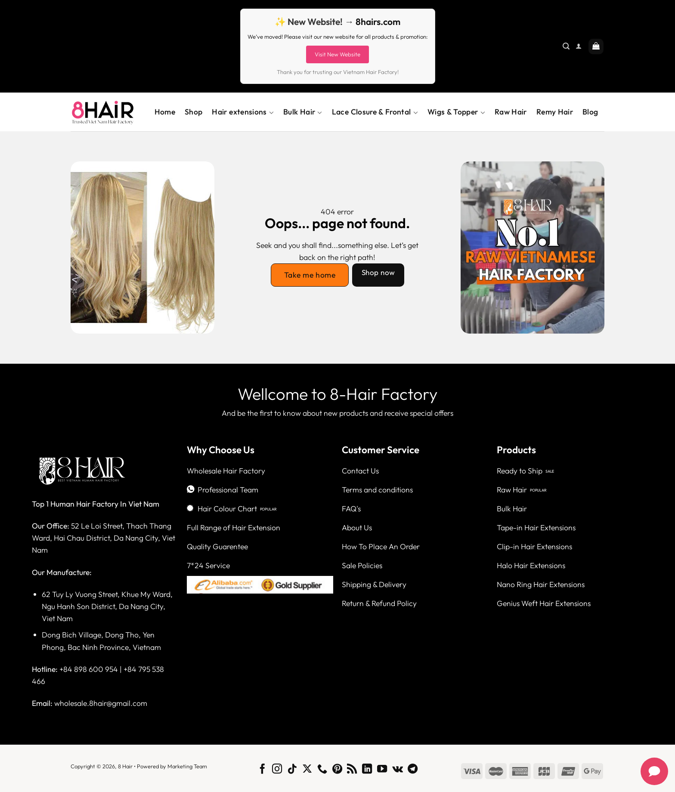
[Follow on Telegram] (413, 769)
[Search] (566, 46)
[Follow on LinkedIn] (367, 769)
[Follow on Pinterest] (337, 769)
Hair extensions (243, 112)
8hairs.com (378, 21)
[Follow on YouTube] (382, 769)
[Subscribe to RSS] (352, 769)
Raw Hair (511, 112)
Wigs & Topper (456, 112)
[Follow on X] (307, 769)
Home (165, 112)
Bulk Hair (302, 112)
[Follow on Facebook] (262, 769)
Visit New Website (337, 54)
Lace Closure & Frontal (375, 112)
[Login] (579, 46)
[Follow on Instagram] (277, 769)
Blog (590, 112)
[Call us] (322, 769)
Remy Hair (554, 112)
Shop (193, 112)
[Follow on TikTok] (292, 769)
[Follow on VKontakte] (397, 769)
